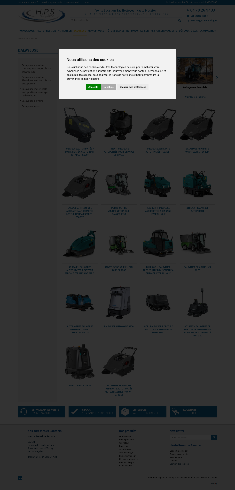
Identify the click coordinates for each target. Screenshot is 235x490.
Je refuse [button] (109, 87)
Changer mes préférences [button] (132, 87)
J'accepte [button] (93, 87)
